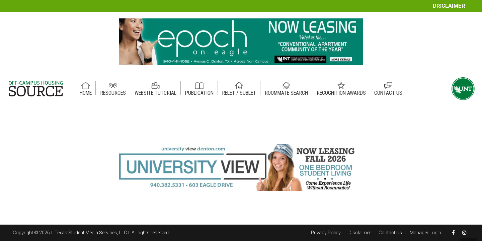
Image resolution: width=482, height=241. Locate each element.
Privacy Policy (326, 232)
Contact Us (390, 232)
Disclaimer (449, 6)
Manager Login (425, 232)
